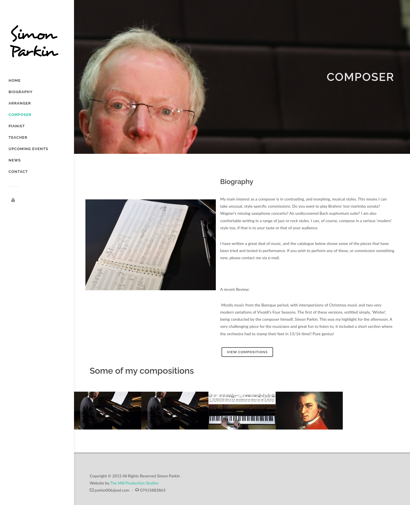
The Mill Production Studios (134, 483)
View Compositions (247, 352)
